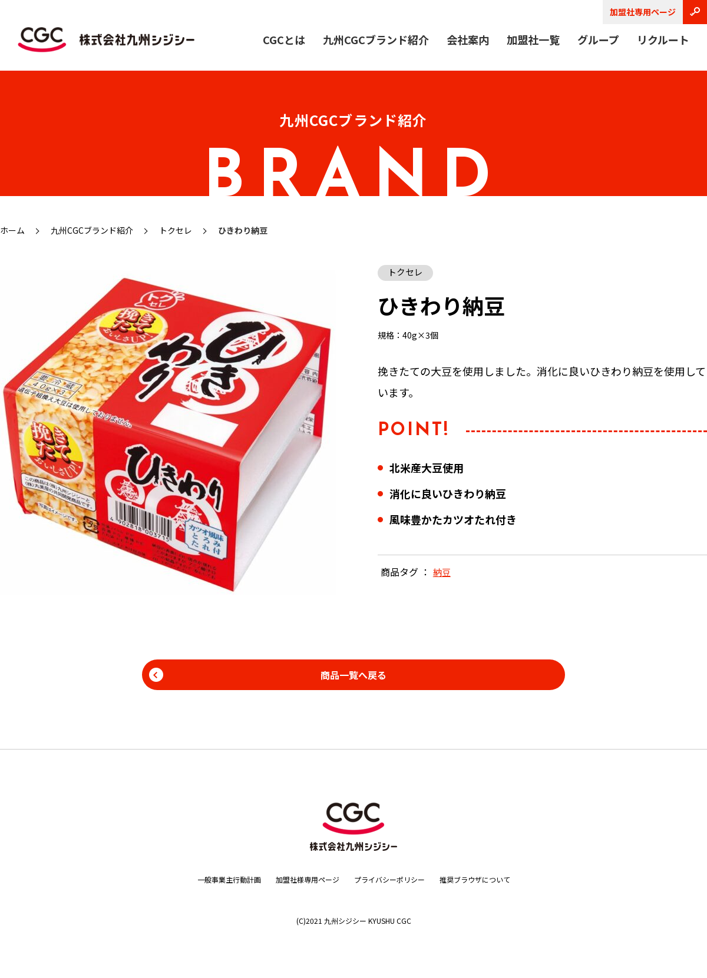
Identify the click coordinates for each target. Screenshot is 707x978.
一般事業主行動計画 (212, 879)
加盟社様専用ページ (301, 879)
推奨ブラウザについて (491, 879)
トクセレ (175, 230)
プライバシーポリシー (394, 879)
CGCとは (284, 39)
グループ (598, 39)
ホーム (12, 230)
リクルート (663, 39)
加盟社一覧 (533, 39)
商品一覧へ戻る (353, 675)
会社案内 (468, 39)
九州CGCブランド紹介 (376, 39)
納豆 (442, 573)
